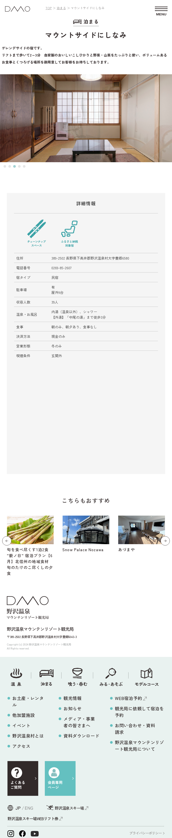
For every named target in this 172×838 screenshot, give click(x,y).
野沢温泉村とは (28, 736)
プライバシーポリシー (145, 833)
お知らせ (72, 708)
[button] (5, 166)
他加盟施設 (23, 715)
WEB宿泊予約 (128, 698)
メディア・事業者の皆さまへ (79, 722)
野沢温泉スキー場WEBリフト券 (32, 818)
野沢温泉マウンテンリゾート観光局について (139, 745)
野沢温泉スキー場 (69, 808)
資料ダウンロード (81, 736)
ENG (29, 808)
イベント (21, 725)
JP (18, 808)
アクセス (21, 746)
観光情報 (72, 698)
